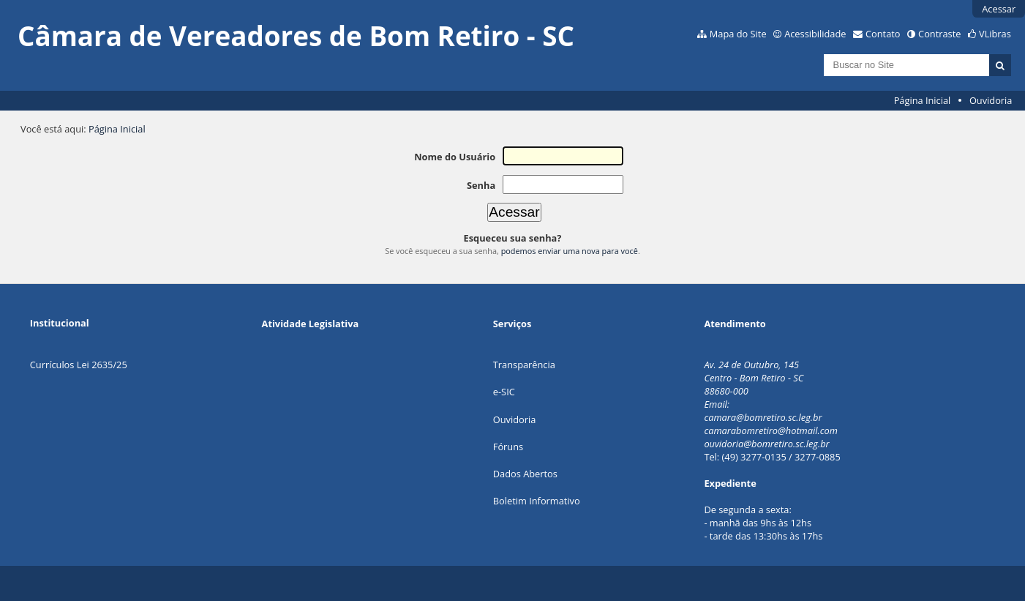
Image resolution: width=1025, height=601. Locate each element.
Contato (883, 33)
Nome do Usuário (454, 156)
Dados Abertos (525, 473)
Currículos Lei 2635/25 (78, 364)
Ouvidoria (991, 100)
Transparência (524, 364)
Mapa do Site (738, 33)
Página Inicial (922, 100)
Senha (481, 185)
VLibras (995, 33)
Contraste (939, 33)
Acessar (998, 8)
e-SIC (504, 391)
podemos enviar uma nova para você (569, 250)
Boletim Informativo (536, 500)
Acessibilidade (815, 33)
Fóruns (508, 446)
